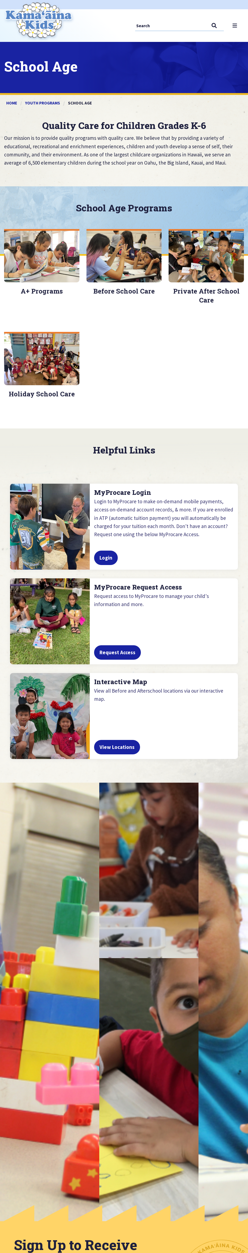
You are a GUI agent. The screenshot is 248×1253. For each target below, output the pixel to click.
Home (11, 103)
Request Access (117, 657)
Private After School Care (206, 296)
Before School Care (124, 291)
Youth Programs (42, 103)
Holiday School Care (42, 391)
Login (106, 562)
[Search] (163, 25)
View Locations (117, 752)
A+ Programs (42, 291)
